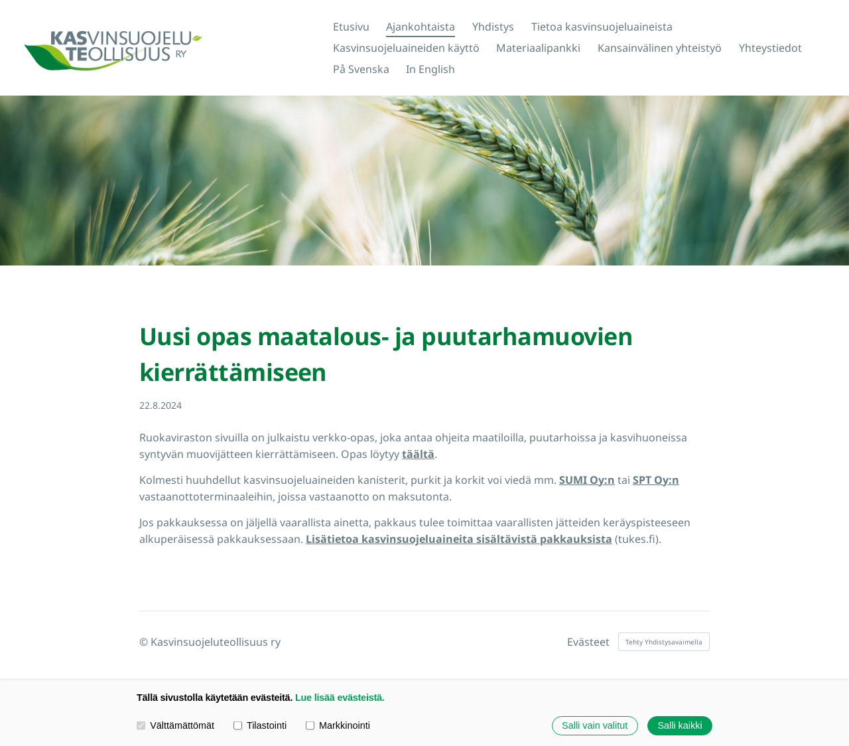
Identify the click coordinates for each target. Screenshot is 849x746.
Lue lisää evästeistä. (340, 697)
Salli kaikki (679, 725)
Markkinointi (338, 725)
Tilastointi (260, 725)
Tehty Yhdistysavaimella (663, 641)
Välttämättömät (175, 725)
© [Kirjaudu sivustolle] (145, 641)
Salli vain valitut (594, 725)
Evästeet (588, 641)
